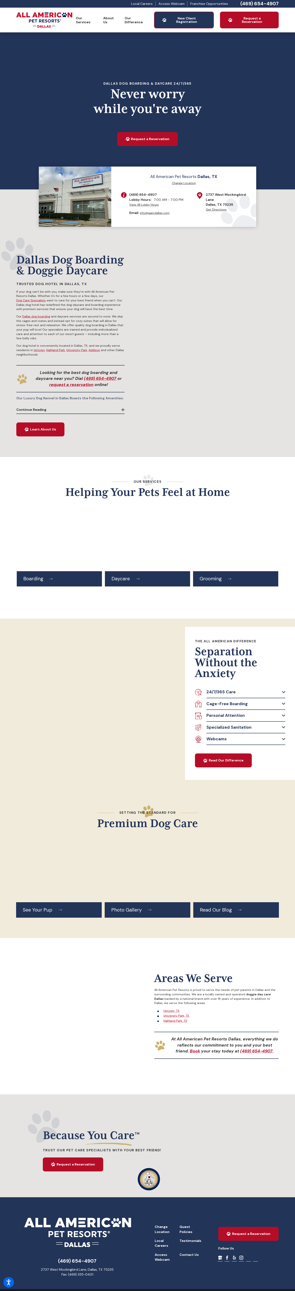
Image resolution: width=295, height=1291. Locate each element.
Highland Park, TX (175, 1021)
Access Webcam (172, 3)
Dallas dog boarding (36, 316)
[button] (8, 1282)
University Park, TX (176, 1016)
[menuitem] (86, 20)
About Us (108, 20)
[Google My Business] (220, 1258)
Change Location (184, 183)
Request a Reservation (245, 20)
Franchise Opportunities (209, 3)
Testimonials (190, 1241)
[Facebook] (227, 1258)
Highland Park (55, 350)
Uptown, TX (171, 1011)
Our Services (83, 20)
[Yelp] (234, 1258)
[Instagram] (241, 1258)
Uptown (39, 350)
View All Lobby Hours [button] (144, 205)
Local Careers (142, 3)
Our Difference (134, 20)
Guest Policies (186, 1229)
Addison (94, 350)
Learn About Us (40, 429)
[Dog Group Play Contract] (248, 1258)
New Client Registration (179, 20)
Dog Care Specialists (31, 300)
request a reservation (71, 384)
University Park (76, 350)
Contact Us (189, 1254)
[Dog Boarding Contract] (255, 1258)
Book (195, 1051)
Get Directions (216, 209)
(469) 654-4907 (259, 3)
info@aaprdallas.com (155, 213)
